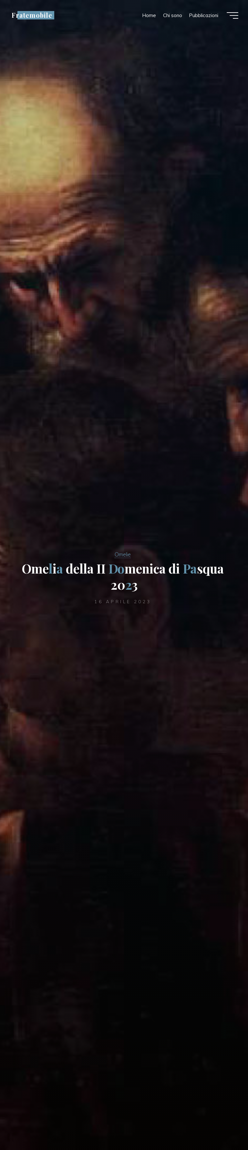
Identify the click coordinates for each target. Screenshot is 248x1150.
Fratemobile (32, 15)
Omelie (123, 554)
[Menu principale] (232, 15)
